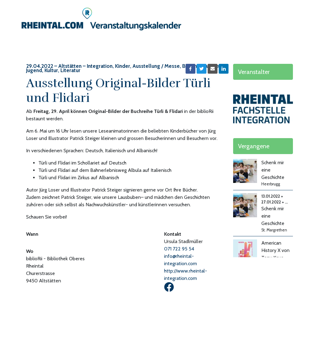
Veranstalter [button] (254, 72)
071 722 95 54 (179, 249)
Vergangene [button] (253, 146)
